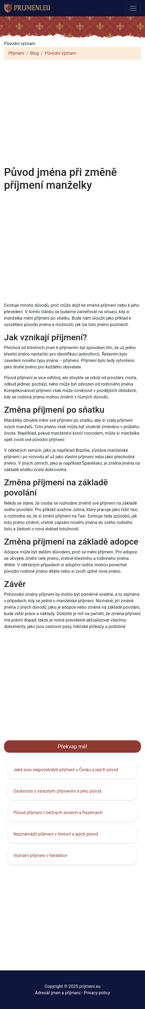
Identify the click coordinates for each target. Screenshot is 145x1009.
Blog (34, 53)
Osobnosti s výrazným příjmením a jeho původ (57, 791)
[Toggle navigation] (133, 8)
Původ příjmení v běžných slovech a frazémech (57, 812)
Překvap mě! (72, 746)
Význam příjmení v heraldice (40, 855)
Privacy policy (97, 992)
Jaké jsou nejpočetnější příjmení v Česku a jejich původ (65, 769)
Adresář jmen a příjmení (57, 992)
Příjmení (16, 53)
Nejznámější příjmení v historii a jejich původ (55, 834)
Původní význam (60, 53)
